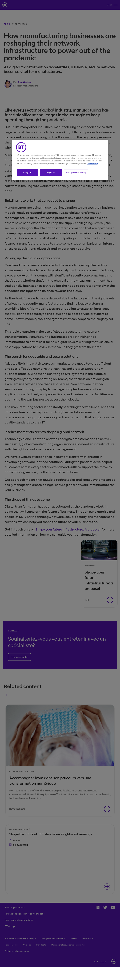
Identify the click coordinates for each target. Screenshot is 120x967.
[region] (60, 160)
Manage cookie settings (76, 172)
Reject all (51, 172)
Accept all (27, 172)
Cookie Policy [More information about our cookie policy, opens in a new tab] (92, 164)
